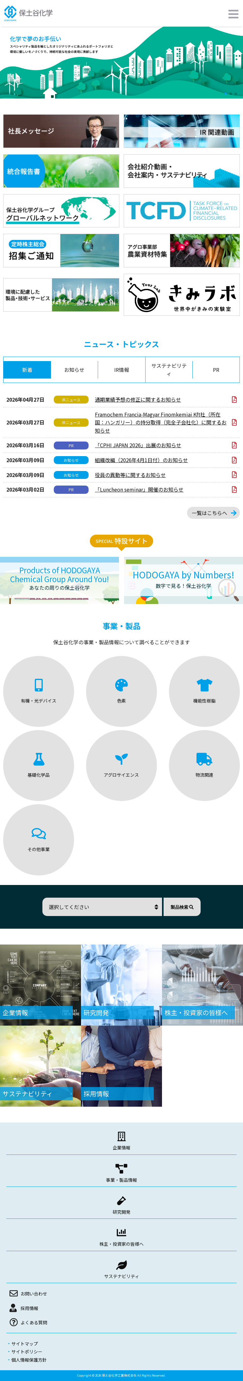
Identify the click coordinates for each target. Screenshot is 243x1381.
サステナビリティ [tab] (169, 370)
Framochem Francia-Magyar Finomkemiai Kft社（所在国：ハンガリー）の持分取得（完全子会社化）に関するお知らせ (161, 422)
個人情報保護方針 (29, 1360)
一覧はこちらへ (209, 513)
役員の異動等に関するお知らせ (130, 475)
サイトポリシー (26, 1351)
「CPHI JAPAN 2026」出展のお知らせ (138, 445)
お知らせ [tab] (74, 369)
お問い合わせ (34, 1293)
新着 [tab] (27, 369)
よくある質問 (34, 1322)
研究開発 (121, 1212)
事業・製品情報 (121, 1180)
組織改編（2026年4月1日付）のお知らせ (141, 460)
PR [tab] (216, 369)
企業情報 (121, 1147)
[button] (225, 93)
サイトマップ (24, 1343)
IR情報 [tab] (121, 369)
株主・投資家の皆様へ (121, 1244)
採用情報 (29, 1308)
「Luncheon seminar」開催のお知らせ (139, 489)
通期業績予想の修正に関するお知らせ (138, 399)
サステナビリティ (121, 1276)
